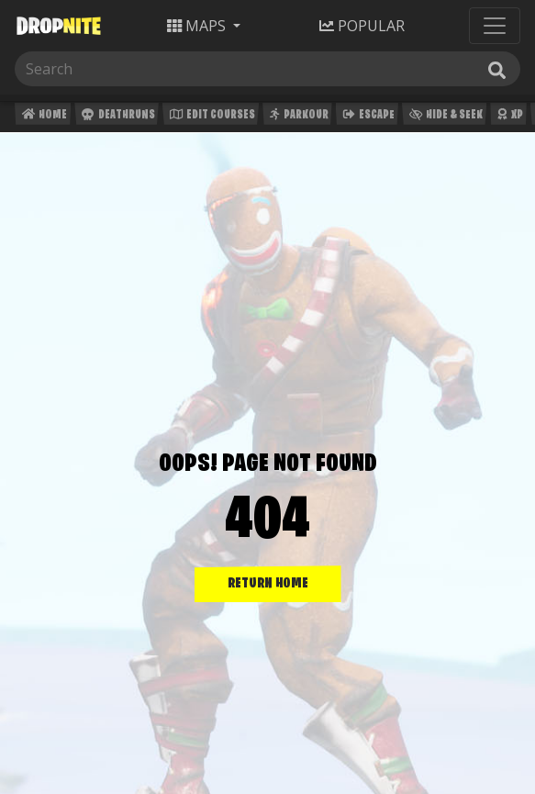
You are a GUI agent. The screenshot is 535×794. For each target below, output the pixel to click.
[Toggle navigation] (494, 25)
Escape (367, 117)
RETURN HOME (268, 583)
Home (42, 117)
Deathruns (116, 117)
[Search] (108, 68)
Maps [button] (198, 26)
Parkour (297, 117)
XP (508, 117)
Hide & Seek (444, 117)
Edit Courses (210, 117)
